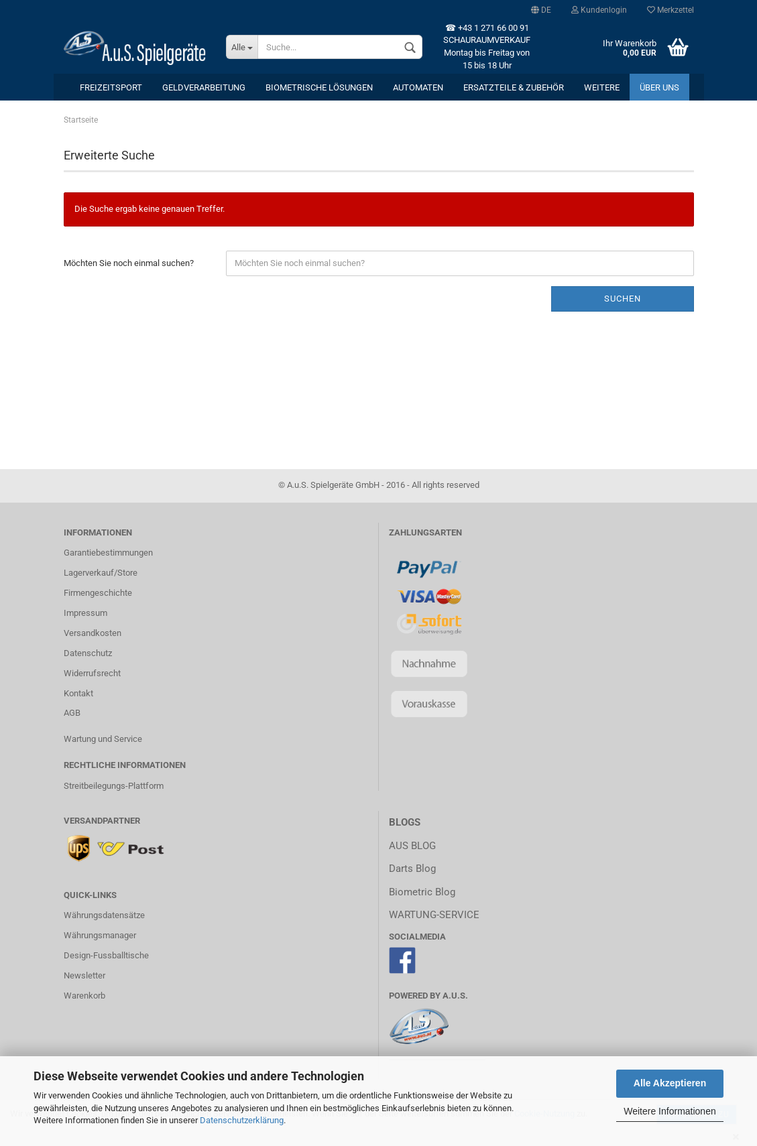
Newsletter (84, 975)
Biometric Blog (422, 892)
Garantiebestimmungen (108, 553)
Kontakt (78, 693)
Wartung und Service (103, 739)
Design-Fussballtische (106, 955)
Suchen (622, 299)
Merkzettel (670, 10)
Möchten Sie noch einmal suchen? (129, 263)
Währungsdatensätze (104, 915)
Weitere (602, 87)
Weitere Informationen (669, 1111)
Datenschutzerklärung (242, 1120)
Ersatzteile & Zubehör (513, 87)
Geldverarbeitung (203, 87)
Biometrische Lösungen (319, 87)
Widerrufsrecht (92, 673)
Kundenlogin (599, 10)
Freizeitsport (111, 87)
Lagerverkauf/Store (100, 573)
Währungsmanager (100, 935)
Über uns (659, 87)
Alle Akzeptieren (670, 1083)
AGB (72, 713)
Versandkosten (92, 633)
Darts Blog (412, 869)
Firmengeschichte (98, 593)
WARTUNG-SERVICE (434, 915)
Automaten (418, 87)
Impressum (85, 613)
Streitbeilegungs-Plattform (114, 786)
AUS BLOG (412, 846)
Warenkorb (84, 996)
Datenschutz (88, 653)
